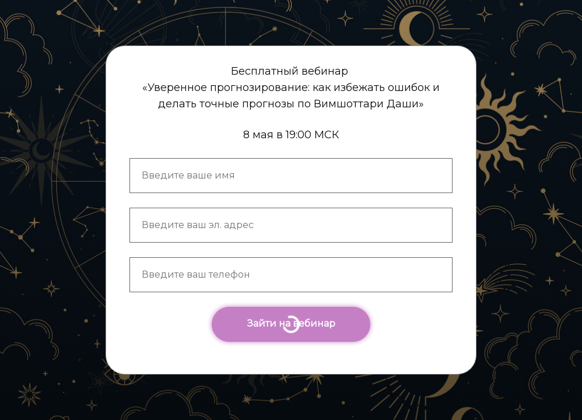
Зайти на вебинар (291, 323)
